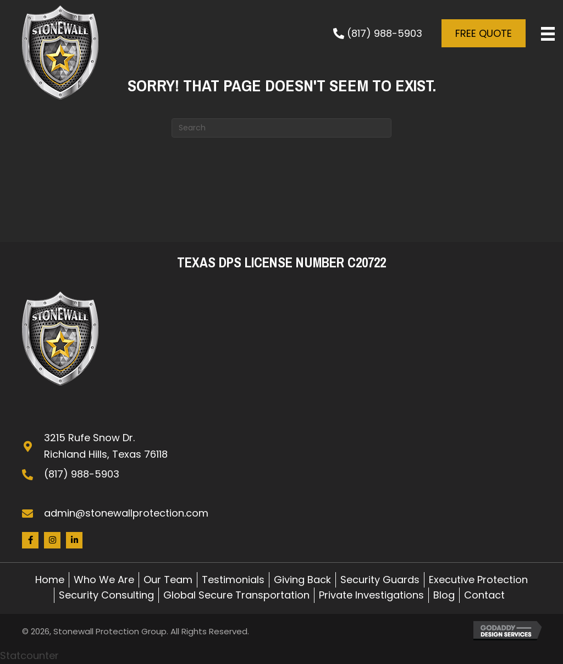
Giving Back (302, 579)
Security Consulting (106, 595)
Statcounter (29, 655)
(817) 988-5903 (81, 474)
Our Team (167, 579)
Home (49, 579)
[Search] (281, 128)
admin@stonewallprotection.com (126, 513)
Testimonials (233, 579)
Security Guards (380, 579)
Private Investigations (371, 595)
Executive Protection (478, 579)
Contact (484, 595)
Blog (444, 595)
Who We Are (104, 579)
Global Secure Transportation (236, 595)
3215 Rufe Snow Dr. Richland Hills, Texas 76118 (106, 446)
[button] (376, 33)
